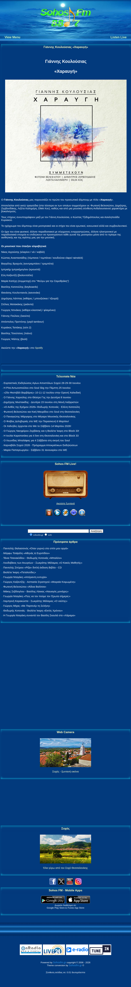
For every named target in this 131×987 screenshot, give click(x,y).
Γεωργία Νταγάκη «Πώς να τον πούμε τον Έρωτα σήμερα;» (36, 596)
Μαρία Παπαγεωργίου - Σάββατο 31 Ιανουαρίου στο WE (35, 449)
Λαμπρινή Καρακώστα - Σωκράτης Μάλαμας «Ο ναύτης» (35, 601)
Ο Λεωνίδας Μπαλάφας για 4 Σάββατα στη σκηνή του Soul (37, 440)
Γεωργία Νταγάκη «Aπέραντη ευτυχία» (25, 577)
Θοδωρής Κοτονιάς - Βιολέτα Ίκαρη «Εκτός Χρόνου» (33, 610)
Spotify (39, 347)
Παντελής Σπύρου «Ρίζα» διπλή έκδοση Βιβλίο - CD (32, 567)
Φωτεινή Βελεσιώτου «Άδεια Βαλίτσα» (24, 586)
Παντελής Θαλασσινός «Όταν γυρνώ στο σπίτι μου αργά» (35, 548)
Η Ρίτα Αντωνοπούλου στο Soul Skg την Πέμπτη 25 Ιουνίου (37, 387)
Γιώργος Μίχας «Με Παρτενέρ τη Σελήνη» (26, 605)
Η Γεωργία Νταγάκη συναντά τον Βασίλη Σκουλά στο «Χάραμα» (39, 615)
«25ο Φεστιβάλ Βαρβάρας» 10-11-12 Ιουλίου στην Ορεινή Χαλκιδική (42, 392)
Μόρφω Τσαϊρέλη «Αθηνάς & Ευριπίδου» (26, 553)
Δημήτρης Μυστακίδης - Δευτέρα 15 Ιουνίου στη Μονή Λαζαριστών (40, 402)
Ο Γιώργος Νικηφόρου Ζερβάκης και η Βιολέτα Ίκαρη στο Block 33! (41, 430)
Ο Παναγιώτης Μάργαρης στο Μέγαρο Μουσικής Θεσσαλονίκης (39, 416)
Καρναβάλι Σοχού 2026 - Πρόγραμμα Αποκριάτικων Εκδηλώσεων (41, 445)
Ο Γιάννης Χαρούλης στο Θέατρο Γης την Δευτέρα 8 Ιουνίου (37, 397)
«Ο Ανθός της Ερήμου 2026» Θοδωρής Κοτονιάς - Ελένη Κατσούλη (42, 406)
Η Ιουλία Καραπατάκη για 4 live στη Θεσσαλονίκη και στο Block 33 (41, 435)
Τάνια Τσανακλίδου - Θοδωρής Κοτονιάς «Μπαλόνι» (32, 557)
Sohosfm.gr (59, 962)
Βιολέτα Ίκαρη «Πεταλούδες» (19, 572)
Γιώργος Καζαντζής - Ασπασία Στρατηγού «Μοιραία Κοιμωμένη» (39, 581)
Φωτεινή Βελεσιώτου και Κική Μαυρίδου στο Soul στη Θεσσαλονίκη (41, 411)
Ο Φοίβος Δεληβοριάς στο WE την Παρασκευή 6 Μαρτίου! (36, 421)
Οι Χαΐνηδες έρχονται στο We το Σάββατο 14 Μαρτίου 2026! (37, 426)
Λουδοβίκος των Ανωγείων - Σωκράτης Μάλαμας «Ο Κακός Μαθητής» (42, 562)
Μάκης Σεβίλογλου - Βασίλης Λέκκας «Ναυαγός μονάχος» (35, 591)
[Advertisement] (65, 676)
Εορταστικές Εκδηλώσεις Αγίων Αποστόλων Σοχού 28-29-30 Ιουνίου (42, 383)
